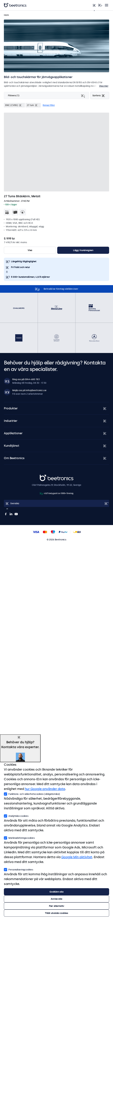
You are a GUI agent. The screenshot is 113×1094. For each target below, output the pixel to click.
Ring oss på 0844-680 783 (26, 379)
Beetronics (45, 476)
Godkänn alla (56, 892)
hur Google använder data (45, 788)
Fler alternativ (56, 906)
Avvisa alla (56, 899)
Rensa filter (49, 105)
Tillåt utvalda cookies (56, 913)
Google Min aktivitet (76, 857)
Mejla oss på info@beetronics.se (29, 390)
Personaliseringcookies (18, 869)
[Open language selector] (56, 503)
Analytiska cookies (16, 815)
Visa (30, 250)
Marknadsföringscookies (19, 837)
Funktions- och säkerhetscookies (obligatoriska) (32, 793)
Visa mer (103, 86)
